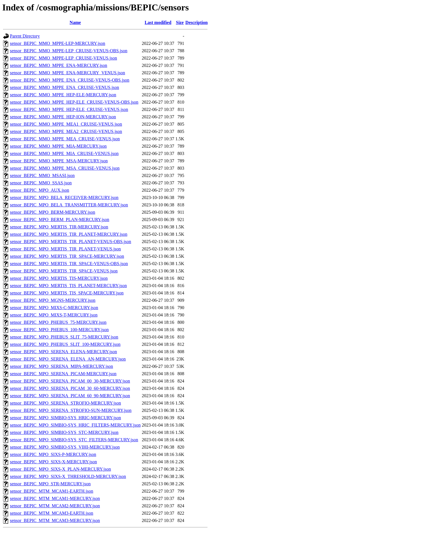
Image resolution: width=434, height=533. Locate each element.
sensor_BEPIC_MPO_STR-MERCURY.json (50, 483)
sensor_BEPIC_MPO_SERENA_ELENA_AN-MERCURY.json (68, 359)
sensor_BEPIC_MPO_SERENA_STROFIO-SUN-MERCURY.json (70, 410)
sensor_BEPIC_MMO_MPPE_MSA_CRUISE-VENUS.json (65, 168)
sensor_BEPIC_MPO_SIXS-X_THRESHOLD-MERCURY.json (68, 476)
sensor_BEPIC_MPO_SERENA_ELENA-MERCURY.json (63, 351)
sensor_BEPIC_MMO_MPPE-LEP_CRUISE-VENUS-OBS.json (68, 50)
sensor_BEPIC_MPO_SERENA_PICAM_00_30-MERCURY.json (70, 381)
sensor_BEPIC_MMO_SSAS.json (41, 182)
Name (75, 22)
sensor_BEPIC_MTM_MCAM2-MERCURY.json (55, 505)
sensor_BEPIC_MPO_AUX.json (39, 190)
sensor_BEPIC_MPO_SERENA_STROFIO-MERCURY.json (65, 403)
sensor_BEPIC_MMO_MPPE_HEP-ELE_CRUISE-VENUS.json (69, 109)
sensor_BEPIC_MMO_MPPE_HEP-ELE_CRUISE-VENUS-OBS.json (74, 102)
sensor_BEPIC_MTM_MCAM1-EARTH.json (51, 491)
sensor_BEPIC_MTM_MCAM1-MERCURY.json (55, 498)
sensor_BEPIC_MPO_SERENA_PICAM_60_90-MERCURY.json (70, 395)
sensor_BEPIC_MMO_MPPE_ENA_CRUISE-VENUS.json (64, 87)
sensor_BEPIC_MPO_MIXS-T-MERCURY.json (54, 315)
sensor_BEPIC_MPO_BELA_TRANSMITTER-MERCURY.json (69, 204)
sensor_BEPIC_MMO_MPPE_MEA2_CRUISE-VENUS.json (66, 131)
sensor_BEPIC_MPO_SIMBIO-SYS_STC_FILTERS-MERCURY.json (74, 439)
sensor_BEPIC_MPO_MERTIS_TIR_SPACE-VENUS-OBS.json (69, 263)
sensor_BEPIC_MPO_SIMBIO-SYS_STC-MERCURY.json (64, 432)
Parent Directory (25, 36)
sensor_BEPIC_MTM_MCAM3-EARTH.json (51, 513)
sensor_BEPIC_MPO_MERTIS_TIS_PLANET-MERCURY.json (68, 285)
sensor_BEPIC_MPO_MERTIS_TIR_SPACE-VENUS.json (64, 270)
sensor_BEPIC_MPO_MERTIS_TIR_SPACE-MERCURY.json (67, 256)
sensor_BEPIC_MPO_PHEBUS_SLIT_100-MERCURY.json (65, 344)
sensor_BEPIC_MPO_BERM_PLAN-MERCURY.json (59, 219)
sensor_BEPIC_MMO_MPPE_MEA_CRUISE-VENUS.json (65, 138)
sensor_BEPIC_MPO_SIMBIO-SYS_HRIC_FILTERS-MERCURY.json (75, 425)
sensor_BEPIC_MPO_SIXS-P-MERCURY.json (53, 454)
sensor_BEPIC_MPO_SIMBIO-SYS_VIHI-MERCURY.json (65, 447)
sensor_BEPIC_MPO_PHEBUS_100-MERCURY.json (59, 329)
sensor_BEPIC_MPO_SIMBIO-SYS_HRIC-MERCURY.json (65, 417)
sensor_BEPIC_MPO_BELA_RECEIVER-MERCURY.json (64, 197)
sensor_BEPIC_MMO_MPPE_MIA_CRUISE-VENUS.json (64, 153)
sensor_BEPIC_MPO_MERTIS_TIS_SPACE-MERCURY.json (67, 292)
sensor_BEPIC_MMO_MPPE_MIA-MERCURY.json (58, 146)
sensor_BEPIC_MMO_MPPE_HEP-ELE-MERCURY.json (63, 94)
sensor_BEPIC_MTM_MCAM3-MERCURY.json (55, 520)
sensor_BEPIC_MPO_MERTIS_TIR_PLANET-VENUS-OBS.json (70, 241)
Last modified (158, 22)
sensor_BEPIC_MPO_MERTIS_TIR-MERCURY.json (59, 226)
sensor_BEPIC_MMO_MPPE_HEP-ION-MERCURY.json (63, 116)
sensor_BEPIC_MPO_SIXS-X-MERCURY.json (53, 461)
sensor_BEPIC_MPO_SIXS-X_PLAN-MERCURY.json (60, 469)
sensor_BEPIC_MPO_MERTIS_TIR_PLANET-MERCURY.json (68, 234)
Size (180, 22)
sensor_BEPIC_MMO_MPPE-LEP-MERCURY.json (57, 43)
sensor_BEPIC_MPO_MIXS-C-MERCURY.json (54, 307)
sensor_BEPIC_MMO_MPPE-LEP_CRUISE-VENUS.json (63, 58)
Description (196, 22)
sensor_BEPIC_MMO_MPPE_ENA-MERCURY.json (58, 65)
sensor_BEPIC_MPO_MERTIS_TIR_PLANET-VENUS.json (65, 248)
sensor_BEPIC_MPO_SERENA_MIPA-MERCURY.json (61, 366)
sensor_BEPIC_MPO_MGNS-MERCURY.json (52, 300)
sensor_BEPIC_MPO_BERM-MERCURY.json (52, 212)
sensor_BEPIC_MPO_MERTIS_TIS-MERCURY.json (59, 278)
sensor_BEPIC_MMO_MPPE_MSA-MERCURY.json (59, 160)
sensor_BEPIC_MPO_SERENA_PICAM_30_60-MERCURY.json (70, 388)
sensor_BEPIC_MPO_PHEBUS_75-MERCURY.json (58, 322)
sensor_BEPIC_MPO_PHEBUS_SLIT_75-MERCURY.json (64, 337)
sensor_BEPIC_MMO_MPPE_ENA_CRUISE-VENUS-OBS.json (69, 80)
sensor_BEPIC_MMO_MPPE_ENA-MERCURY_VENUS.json (67, 72)
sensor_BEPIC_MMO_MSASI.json (42, 175)
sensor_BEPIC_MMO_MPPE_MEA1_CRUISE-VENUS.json (66, 124)
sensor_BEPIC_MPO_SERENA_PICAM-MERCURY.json (63, 373)
